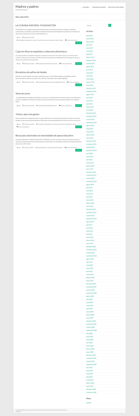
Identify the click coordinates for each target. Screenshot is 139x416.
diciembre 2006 (91, 389)
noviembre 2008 (91, 324)
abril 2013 (89, 159)
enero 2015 (89, 110)
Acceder (88, 403)
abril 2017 (89, 54)
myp (19, 37)
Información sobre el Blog (115, 7)
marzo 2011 (90, 237)
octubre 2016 (90, 63)
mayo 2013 (89, 156)
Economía (54, 63)
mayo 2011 (89, 231)
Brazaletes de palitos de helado (31, 72)
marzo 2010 (90, 274)
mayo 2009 (89, 305)
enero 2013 (89, 169)
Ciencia (34, 40)
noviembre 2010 (91, 249)
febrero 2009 (90, 315)
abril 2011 (89, 234)
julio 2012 (89, 187)
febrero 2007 (90, 383)
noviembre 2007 (91, 358)
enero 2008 (89, 352)
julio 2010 (89, 262)
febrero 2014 (90, 135)
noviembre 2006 (91, 392)
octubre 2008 (90, 327)
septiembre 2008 (91, 330)
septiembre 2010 (91, 256)
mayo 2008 (89, 339)
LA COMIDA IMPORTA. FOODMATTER (36, 25)
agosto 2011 (90, 221)
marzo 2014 (90, 132)
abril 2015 (89, 104)
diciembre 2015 (91, 88)
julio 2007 (89, 367)
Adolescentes (48, 82)
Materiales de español (99, 7)
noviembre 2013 (91, 144)
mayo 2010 (89, 268)
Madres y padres (27, 6)
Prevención (40, 40)
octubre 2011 (90, 215)
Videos (61, 40)
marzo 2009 (90, 311)
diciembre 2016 (91, 60)
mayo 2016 (89, 73)
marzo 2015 (90, 107)
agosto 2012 (90, 184)
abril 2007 (89, 377)
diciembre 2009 (91, 284)
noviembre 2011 (91, 212)
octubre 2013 (90, 147)
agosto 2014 (90, 125)
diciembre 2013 (91, 141)
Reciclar (62, 82)
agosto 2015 (90, 94)
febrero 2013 (90, 166)
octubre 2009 (90, 290)
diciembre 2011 (91, 209)
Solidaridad (68, 124)
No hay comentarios (71, 40)
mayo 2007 (89, 374)
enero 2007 (89, 386)
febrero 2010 (90, 277)
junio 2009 (89, 302)
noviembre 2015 (91, 91)
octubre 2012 (90, 178)
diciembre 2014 (91, 113)
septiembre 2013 (91, 150)
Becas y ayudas (48, 147)
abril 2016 (89, 76)
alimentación (28, 40)
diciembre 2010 (91, 246)
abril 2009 (89, 308)
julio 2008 (89, 333)
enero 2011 (89, 243)
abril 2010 (89, 271)
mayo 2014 (89, 128)
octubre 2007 (90, 361)
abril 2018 (89, 35)
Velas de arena (23, 93)
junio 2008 (89, 336)
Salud (57, 40)
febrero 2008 (90, 349)
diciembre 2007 (91, 355)
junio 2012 (89, 190)
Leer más (78, 43)
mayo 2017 (89, 51)
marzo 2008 (90, 346)
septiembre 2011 (91, 218)
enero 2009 (89, 318)
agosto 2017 (90, 42)
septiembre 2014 (91, 122)
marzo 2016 (90, 79)
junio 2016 (89, 69)
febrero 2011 (90, 240)
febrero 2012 (90, 203)
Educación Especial (57, 147)
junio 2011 (89, 228)
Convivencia (55, 124)
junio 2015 (89, 97)
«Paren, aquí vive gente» (28, 114)
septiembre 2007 (91, 364)
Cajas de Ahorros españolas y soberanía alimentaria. (41, 51)
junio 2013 (89, 153)
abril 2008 (89, 342)
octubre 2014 (90, 119)
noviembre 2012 (91, 175)
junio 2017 (89, 48)
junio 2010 (89, 265)
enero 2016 (89, 85)
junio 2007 (89, 370)
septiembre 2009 (91, 293)
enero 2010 (89, 280)
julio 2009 (89, 299)
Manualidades (56, 82)
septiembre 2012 (91, 181)
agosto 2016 (90, 66)
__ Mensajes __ (86, 7)
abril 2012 (89, 197)
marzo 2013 (90, 163)
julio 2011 (89, 225)
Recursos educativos (49, 40)
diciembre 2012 (91, 172)
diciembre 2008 (91, 321)
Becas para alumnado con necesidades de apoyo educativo (44, 135)
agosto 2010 (90, 259)
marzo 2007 (90, 380)
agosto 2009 (90, 296)
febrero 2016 (90, 82)
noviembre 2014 (91, 116)
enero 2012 (89, 206)
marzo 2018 (90, 38)
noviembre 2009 (91, 287)
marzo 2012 (90, 200)
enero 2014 (89, 138)
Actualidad (21, 40)
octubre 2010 (90, 253)
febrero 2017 (90, 57)
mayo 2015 (89, 100)
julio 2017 (89, 45)
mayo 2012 (89, 194)
